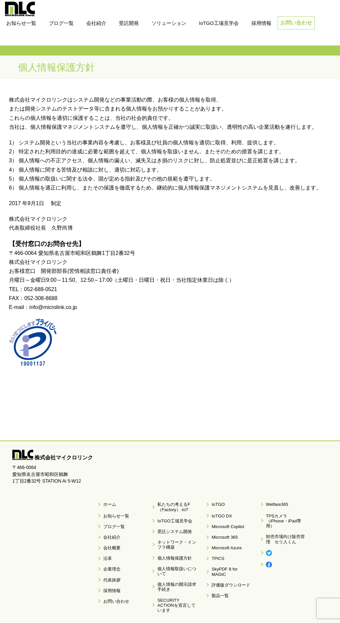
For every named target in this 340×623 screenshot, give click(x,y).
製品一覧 (218, 567)
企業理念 (109, 551)
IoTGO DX (219, 511)
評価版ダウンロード (228, 559)
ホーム (107, 503)
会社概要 (109, 535)
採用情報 (109, 567)
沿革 (105, 543)
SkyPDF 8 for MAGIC (229, 551)
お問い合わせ (296, 23)
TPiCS (215, 543)
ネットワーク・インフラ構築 (177, 534)
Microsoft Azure (223, 535)
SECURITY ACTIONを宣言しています (175, 575)
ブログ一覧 (111, 519)
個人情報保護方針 (171, 544)
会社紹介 (109, 527)
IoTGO (216, 503)
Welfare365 (274, 503)
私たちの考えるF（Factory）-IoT (170, 505)
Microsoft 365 (222, 527)
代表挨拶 (109, 559)
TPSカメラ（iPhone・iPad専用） (284, 513)
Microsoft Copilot (224, 519)
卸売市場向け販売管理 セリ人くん (286, 526)
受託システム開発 (171, 524)
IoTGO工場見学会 (171, 516)
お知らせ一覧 (113, 511)
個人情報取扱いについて (177, 552)
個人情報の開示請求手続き (177, 562)
